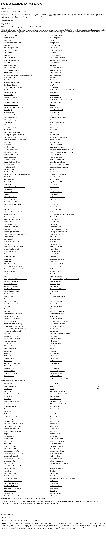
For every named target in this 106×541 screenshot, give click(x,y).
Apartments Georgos (56, 458)
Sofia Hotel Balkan (55, 401)
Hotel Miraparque (55, 37)
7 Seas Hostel (8, 361)
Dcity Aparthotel (55, 483)
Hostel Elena (53, 436)
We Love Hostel (54, 204)
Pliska (51, 411)
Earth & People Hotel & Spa (12, 431)
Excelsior (52, 105)
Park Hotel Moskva (10, 386)
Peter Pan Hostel (55, 423)
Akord (52, 389)
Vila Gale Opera (9, 52)
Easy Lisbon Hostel (10, 199)
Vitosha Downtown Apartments (13, 426)
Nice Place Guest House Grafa (13, 481)
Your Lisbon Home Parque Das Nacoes (15, 234)
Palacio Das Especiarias (57, 309)
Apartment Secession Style (12, 456)
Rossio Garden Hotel (56, 177)
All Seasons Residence (56, 468)
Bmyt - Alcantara (55, 353)
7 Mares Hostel (8, 356)
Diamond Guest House (56, 207)
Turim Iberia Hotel (55, 102)
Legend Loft (53, 261)
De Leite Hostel (54, 368)
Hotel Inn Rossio (55, 80)
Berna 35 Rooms (55, 346)
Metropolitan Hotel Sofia (11, 401)
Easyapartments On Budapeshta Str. (60, 463)
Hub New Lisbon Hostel (11, 249)
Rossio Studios (8, 221)
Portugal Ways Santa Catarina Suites (15, 139)
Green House (8, 471)
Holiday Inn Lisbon (55, 107)
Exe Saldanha (8, 261)
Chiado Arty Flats (55, 284)
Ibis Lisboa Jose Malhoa (11, 115)
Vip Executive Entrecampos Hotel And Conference (65, 90)
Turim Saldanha (54, 249)
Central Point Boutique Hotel (12, 488)
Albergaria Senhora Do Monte (13, 87)
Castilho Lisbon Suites (11, 286)
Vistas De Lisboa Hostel (57, 157)
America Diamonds (55, 97)
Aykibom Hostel (54, 221)
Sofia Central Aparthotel (57, 446)
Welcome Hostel (54, 217)
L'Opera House (54, 428)
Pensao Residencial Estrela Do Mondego (62, 214)
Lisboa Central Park (55, 70)
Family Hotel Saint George (12, 428)
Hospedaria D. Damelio (57, 311)
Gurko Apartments (55, 443)
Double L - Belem (55, 212)
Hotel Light (53, 491)
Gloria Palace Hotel (55, 399)
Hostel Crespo (54, 328)
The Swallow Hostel (10, 224)
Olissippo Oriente (9, 112)
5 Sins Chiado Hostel (10, 202)
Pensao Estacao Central (11, 105)
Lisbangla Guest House (11, 281)
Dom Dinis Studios (10, 301)
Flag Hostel (7, 259)
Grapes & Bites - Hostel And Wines (14, 187)
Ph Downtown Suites (10, 256)
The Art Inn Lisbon (10, 177)
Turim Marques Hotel (56, 306)
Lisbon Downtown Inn (11, 316)
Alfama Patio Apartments (57, 159)
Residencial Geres (55, 139)
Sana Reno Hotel (55, 45)
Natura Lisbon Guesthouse (12, 338)
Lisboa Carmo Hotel (10, 157)
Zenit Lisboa (53, 65)
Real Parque (8, 55)
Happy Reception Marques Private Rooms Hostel (64, 279)
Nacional (7, 62)
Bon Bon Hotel (54, 448)
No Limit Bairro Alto (10, 152)
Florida (52, 40)
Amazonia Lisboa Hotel (11, 102)
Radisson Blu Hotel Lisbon (12, 97)
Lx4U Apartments (55, 239)
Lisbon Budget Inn (55, 281)
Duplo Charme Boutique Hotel (59, 378)
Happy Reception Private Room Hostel (15, 279)
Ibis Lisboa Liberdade (10, 117)
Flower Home (54, 476)
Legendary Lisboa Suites (57, 115)
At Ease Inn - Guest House (12, 318)
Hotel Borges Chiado (10, 80)
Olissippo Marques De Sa (11, 82)
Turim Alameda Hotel (10, 127)
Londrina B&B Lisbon (11, 154)
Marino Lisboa (8, 296)
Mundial (6, 125)
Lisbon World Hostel (10, 271)
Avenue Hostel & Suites (11, 236)
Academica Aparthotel (11, 419)
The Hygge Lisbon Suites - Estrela (60, 333)
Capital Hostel (54, 331)
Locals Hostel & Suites (11, 226)
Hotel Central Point (10, 473)
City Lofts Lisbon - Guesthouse (59, 321)
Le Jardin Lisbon (55, 366)
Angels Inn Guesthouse (56, 271)
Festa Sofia (7, 399)
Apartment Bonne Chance (12, 458)
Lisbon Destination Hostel (57, 162)
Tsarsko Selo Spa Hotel (11, 416)
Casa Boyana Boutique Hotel (58, 394)
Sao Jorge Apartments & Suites (59, 231)
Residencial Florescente (11, 100)
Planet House (8, 378)
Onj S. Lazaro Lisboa (10, 309)
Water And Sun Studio (56, 276)
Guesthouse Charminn (10, 294)
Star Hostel (7, 343)
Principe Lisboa (54, 42)
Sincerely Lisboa (55, 202)
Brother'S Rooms (55, 316)
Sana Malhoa (53, 52)
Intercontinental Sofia (56, 396)
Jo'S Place (7, 194)
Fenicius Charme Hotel (11, 321)
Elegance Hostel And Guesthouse (59, 419)
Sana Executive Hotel (56, 35)
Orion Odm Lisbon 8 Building (13, 323)
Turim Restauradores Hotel (12, 70)
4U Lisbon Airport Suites (57, 371)
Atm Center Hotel (9, 421)
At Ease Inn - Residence (11, 336)
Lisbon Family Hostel (56, 251)
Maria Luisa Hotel (55, 384)
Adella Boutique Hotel (11, 483)
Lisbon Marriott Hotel (56, 110)
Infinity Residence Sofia (57, 441)
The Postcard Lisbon (56, 244)
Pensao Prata (53, 184)
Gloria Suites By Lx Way (11, 217)
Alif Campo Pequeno (56, 75)
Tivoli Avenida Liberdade (57, 57)
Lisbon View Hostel (55, 338)
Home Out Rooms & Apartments (14, 304)
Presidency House (55, 456)
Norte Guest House (55, 154)
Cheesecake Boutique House (58, 326)
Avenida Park (54, 77)
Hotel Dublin (53, 129)
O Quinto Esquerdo (55, 266)
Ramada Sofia (8, 404)
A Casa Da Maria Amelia (11, 149)
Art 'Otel (52, 386)
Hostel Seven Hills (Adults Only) (14, 269)
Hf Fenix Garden (55, 120)
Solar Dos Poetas (9, 376)
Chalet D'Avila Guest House (12, 219)
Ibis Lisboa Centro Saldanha (58, 117)
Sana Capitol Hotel (55, 112)
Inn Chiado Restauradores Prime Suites (15, 328)
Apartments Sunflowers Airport (13, 453)
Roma (51, 294)
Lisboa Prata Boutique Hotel (58, 174)
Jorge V (52, 85)
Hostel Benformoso (10, 254)
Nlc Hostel (53, 269)
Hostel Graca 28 (54, 169)
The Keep (53, 199)
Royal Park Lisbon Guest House (59, 164)
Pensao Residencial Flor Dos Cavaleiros (61, 149)
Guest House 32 (9, 436)
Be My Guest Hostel (56, 453)
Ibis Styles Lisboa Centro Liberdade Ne (61, 100)
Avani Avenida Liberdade (11, 60)
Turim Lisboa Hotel (55, 72)
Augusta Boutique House (57, 259)
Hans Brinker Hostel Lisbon (12, 132)
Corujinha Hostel (55, 363)
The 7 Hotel (7, 184)
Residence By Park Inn (11, 486)
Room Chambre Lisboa (56, 301)
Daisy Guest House (10, 251)
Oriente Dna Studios (10, 214)
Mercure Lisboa (54, 95)
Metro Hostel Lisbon (10, 264)
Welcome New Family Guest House (14, 326)
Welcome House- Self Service (13, 313)
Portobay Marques (9, 77)
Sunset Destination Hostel (12, 162)
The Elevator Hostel (56, 192)
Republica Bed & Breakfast (58, 289)
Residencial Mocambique (57, 122)
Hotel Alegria (8, 110)
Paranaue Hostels (9, 368)
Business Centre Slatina (57, 451)
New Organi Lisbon (10, 229)
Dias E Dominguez (55, 209)
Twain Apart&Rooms (56, 486)
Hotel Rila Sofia (54, 421)
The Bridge (53, 351)
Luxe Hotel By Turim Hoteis (58, 137)
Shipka (6, 433)
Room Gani (7, 311)
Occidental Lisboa (9, 179)
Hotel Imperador (54, 142)
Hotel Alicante (54, 127)
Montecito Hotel (54, 406)
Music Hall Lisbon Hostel (57, 197)
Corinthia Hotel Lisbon (11, 72)
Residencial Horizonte (10, 85)
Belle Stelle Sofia (9, 476)
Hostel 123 (53, 471)
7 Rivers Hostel (9, 366)
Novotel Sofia (54, 426)
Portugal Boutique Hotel (11, 241)
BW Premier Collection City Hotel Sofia (62, 404)
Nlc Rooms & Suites (56, 376)
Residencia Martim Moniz (12, 289)
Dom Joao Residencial (11, 192)
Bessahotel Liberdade (56, 172)
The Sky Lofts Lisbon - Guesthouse (14, 212)
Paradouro (7, 90)
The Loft (7, 244)
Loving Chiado (8, 239)
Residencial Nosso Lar (11, 169)
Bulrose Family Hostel (56, 461)
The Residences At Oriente (57, 323)
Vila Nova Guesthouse (11, 137)
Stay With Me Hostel (10, 373)
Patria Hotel (7, 144)
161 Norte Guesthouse (10, 284)
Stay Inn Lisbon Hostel (11, 159)
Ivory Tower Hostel (10, 446)
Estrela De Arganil (9, 147)
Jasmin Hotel (8, 389)
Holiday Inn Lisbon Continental (13, 107)
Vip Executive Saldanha (11, 35)
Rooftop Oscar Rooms (10, 468)
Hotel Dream (8, 441)
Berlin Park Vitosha (10, 411)
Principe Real (54, 87)
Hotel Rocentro (8, 391)
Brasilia (6, 209)
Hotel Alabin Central (56, 409)
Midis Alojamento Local (11, 231)
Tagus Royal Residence (56, 234)
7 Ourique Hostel (55, 356)
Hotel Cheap (53, 431)
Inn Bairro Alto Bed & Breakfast (59, 167)
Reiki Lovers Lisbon (10, 348)
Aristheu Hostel (9, 358)
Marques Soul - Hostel (56, 226)
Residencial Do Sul (10, 92)
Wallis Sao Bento (55, 286)
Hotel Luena (53, 241)
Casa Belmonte (54, 187)
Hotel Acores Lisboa (10, 67)
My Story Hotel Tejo (10, 120)
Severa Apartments (9, 299)
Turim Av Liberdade (56, 144)
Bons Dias (7, 207)
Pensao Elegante (9, 164)
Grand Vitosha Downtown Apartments (15, 466)
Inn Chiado (53, 236)
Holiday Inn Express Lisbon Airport (14, 134)
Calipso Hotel (8, 443)
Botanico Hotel (8, 45)
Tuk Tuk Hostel (54, 341)
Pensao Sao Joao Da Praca (57, 264)
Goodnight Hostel (9, 167)
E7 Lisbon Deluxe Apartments (58, 304)
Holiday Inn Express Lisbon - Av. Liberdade (17, 174)
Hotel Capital (8, 142)
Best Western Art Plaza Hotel (12, 394)
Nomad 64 (7, 333)
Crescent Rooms (54, 219)
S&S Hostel (53, 336)
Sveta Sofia (7, 409)
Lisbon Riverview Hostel (57, 147)
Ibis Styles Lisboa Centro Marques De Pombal (18, 75)
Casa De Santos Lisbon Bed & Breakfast (62, 152)
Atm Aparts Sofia (9, 461)
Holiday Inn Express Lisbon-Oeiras (14, 172)
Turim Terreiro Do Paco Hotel (13, 266)
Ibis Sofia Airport (55, 433)
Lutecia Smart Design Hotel (12, 42)
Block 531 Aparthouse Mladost (13, 423)
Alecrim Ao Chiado (55, 254)
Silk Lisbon (7, 274)
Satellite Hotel (54, 481)
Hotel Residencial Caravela (58, 125)
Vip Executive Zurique (56, 50)
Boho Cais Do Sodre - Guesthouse (14, 204)
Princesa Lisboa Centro (56, 55)
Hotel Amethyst (9, 463)
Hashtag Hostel (8, 438)
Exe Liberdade (54, 358)
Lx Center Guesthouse (56, 299)
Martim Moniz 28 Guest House (13, 246)
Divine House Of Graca (57, 313)
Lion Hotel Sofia (9, 384)
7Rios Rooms (54, 291)
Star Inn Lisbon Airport (56, 318)
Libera (52, 466)
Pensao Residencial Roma (57, 67)
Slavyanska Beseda (10, 406)
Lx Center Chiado (9, 371)
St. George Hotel (9, 414)
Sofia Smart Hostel (55, 473)
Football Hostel (8, 351)
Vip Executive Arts (10, 57)
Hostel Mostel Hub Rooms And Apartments (62, 478)
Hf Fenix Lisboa (9, 37)
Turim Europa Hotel (56, 82)
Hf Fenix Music (54, 179)
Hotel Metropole (54, 92)
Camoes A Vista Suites (56, 373)
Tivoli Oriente (8, 122)
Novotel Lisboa (8, 95)
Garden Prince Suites (56, 361)
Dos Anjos (7, 40)
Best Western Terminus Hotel (58, 391)
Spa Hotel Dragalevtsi (56, 438)
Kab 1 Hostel (53, 274)
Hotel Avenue (54, 488)
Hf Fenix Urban (54, 134)
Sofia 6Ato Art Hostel (10, 478)
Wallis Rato (53, 224)
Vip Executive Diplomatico (12, 50)
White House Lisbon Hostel (12, 331)
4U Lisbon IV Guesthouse (57, 296)
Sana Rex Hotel (54, 47)
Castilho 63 (53, 256)
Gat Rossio (7, 129)
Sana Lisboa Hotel (55, 62)
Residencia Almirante (56, 246)
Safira (51, 189)
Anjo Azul (7, 306)
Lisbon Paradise (54, 194)
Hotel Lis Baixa (9, 182)
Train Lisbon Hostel (10, 341)
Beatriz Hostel (54, 348)
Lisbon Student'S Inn (10, 197)
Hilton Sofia (8, 396)
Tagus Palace (8, 189)
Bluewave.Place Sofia (10, 448)
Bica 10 (6, 276)
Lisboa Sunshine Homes (11, 291)
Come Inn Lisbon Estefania (12, 363)
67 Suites (7, 353)
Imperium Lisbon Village (57, 182)
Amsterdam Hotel (55, 416)
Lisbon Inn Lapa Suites (11, 346)
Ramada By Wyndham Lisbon (58, 60)
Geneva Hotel (54, 414)
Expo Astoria (53, 132)
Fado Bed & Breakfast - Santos (59, 229)
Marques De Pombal (10, 65)
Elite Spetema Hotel (10, 491)
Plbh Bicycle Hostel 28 (56, 343)
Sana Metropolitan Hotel (11, 47)
